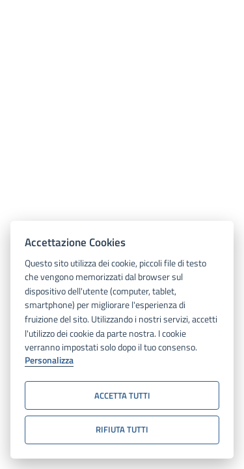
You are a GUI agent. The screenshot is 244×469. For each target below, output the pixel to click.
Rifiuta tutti (122, 429)
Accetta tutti (122, 395)
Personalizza (49, 361)
